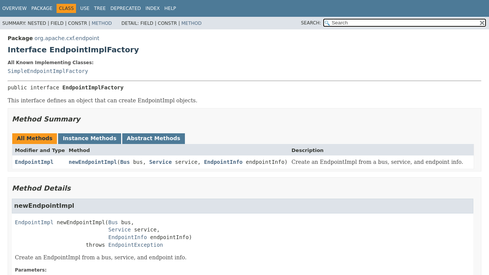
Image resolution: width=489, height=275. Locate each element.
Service (160, 162)
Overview (14, 8)
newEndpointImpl (93, 162)
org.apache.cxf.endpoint (66, 38)
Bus (125, 162)
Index (153, 8)
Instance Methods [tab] (89, 138)
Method (102, 23)
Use (84, 8)
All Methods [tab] (34, 138)
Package (41, 8)
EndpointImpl (34, 162)
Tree (100, 8)
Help (170, 8)
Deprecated (125, 8)
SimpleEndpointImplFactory (48, 71)
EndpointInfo (223, 162)
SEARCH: (311, 23)
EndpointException (135, 245)
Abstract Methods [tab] (153, 138)
